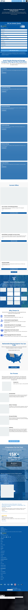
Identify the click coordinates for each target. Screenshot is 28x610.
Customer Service (3, 566)
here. (20, 450)
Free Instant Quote (17, 1)
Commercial (2, 554)
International (2, 552)
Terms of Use (3, 54)
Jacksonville (2, 577)
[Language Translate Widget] (10, 589)
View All (2, 579)
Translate (19, 589)
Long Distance (3, 551)
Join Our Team (3, 544)
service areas (14, 367)
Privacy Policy (7, 54)
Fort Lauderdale (3, 571)
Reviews (2, 541)
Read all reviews (4, 520)
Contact (2, 546)
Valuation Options (3, 565)
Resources (2, 560)
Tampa (2, 574)
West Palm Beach (3, 573)
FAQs (1, 562)
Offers (1, 543)
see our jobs (14, 459)
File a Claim (2, 563)
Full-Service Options (3, 557)
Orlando (2, 576)
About (1, 540)
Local (1, 549)
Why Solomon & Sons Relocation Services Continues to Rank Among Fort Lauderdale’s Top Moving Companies (13, 505)
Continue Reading (4, 511)
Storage (2, 555)
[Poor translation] (3, 595)
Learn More (6, 483)
